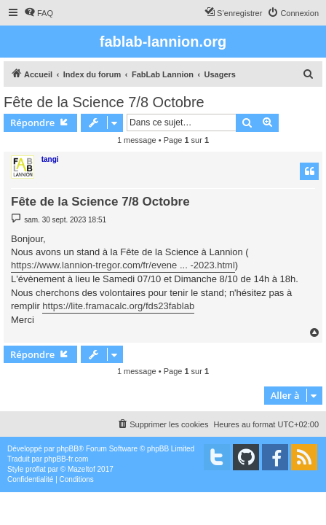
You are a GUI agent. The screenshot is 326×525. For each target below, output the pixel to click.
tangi (50, 159)
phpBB (68, 449)
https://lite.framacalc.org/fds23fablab (118, 305)
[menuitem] (38, 13)
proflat (35, 469)
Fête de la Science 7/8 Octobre (104, 102)
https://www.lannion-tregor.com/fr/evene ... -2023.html (123, 265)
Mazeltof (81, 469)
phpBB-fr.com (66, 459)
